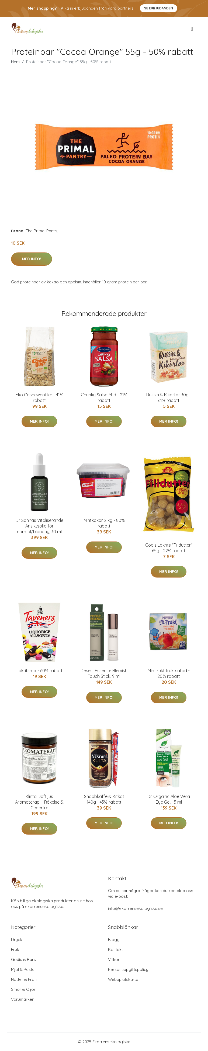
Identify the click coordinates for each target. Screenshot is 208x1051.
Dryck (16, 939)
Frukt (15, 949)
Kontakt (115, 949)
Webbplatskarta (123, 979)
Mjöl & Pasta (22, 969)
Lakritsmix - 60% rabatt (39, 670)
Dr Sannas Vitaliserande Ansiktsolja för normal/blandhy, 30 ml (39, 526)
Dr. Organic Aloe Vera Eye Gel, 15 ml (168, 799)
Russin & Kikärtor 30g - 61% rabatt (168, 397)
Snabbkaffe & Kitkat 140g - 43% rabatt (104, 799)
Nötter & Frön (24, 979)
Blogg (114, 939)
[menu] (192, 29)
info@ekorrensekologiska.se (135, 908)
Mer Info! (31, 258)
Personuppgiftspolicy (128, 969)
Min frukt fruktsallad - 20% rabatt (169, 673)
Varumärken (22, 999)
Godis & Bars (23, 959)
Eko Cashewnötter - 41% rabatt (39, 397)
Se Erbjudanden (158, 8)
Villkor (114, 959)
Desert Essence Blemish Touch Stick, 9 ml (104, 673)
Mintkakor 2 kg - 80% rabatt (104, 523)
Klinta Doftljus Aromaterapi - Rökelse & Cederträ (39, 802)
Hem (15, 61)
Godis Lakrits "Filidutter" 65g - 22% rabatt (168, 547)
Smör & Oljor (23, 989)
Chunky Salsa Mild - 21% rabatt (104, 397)
